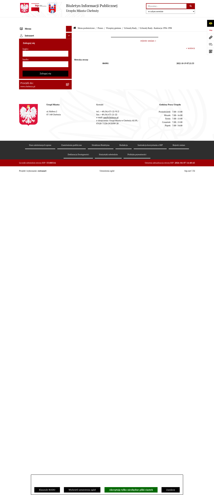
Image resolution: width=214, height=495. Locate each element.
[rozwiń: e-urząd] (70, 66)
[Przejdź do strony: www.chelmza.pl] (210, 37)
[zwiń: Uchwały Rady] (70, 112)
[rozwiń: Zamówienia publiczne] (70, 244)
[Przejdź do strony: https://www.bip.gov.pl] (210, 30)
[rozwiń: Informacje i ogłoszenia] (70, 341)
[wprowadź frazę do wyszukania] (166, 6)
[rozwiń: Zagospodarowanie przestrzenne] (70, 357)
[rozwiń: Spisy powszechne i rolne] (70, 471)
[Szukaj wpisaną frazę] (191, 6)
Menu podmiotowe (86, 20)
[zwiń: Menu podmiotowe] (70, 27)
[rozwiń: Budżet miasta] (70, 260)
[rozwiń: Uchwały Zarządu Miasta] (70, 229)
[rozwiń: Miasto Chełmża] (70, 42)
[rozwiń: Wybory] (70, 299)
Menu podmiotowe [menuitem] (30, 26)
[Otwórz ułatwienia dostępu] (210, 23)
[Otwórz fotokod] (210, 51)
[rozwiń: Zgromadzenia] (70, 388)
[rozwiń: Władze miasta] (70, 50)
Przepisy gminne (113, 20)
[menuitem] (45, 35)
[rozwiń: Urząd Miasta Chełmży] (70, 58)
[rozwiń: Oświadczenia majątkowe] (70, 333)
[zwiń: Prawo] (70, 81)
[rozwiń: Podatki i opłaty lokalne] (70, 291)
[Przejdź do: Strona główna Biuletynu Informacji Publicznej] (74, 20)
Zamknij (170, 489)
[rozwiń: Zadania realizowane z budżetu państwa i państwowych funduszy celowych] (70, 457)
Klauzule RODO (47, 489)
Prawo (100, 20)
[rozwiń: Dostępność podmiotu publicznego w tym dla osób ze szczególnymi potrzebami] (70, 419)
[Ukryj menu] (69, 21)
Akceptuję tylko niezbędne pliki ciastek (131, 489)
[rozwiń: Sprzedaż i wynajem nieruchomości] (70, 252)
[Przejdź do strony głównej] (68, 8)
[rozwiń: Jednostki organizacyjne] (70, 237)
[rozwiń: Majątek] (70, 275)
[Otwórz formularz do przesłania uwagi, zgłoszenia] (210, 44)
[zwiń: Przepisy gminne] (70, 104)
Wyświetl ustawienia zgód (82, 489)
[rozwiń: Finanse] (70, 283)
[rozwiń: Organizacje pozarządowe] (70, 314)
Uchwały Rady (130, 20)
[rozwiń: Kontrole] (70, 349)
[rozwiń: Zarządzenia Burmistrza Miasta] (70, 221)
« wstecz (190, 40)
